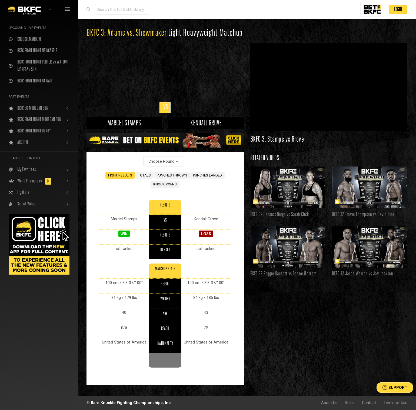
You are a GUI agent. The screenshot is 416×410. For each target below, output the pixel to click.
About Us (329, 403)
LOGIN (398, 9)
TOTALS (144, 175)
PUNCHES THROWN (172, 175)
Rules (349, 403)
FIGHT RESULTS (120, 175)
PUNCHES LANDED (207, 175)
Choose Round (161, 161)
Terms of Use (395, 403)
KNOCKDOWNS (165, 184)
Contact (369, 403)
